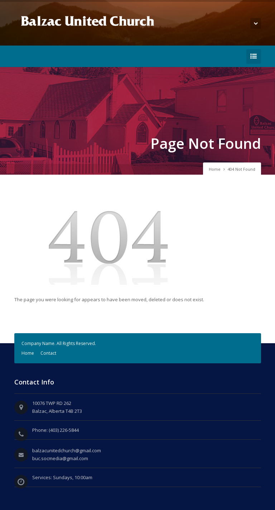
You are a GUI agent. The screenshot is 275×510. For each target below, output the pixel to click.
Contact (48, 353)
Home (215, 169)
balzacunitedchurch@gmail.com (66, 450)
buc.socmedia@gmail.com (60, 458)
